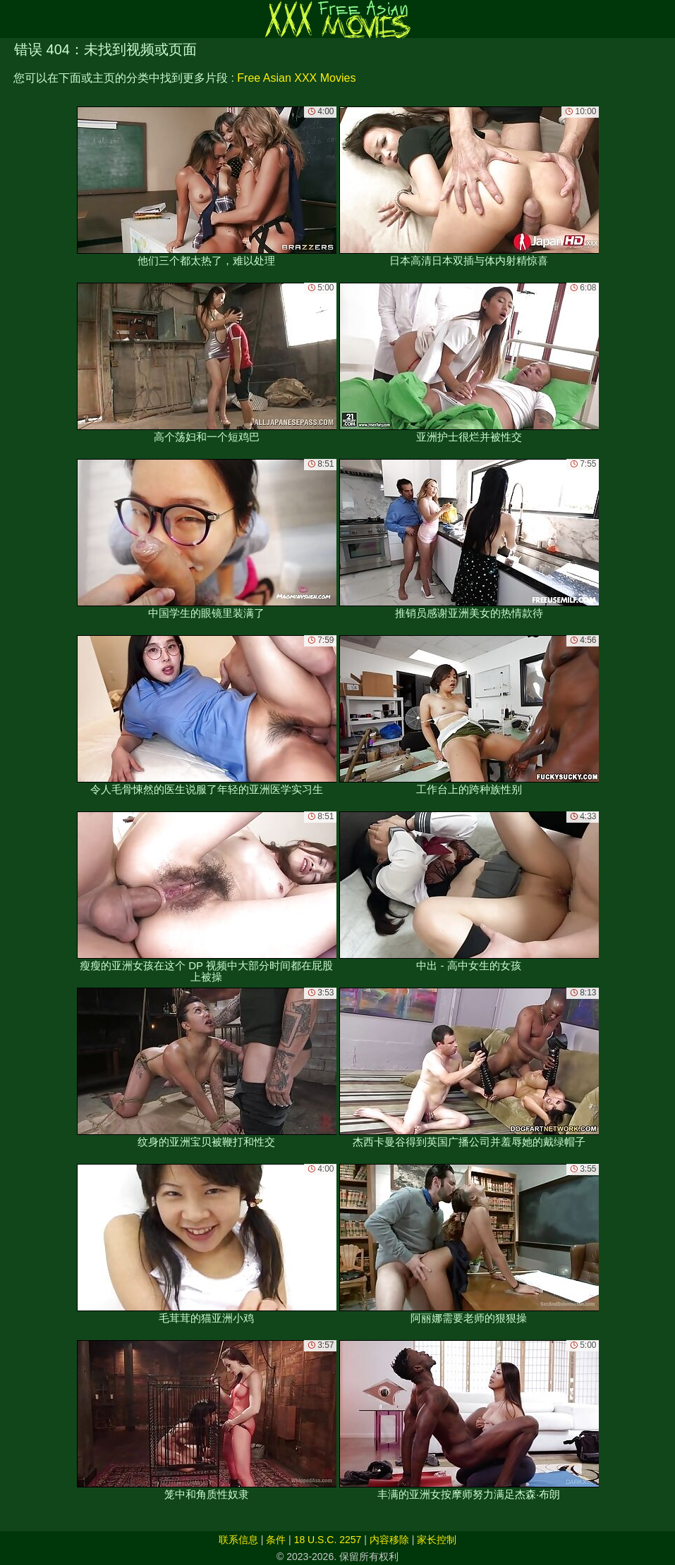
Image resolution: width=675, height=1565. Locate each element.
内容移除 (389, 1539)
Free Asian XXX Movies (296, 78)
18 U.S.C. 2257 (328, 1539)
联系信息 (238, 1539)
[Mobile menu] (12, 19)
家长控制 (436, 1539)
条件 (276, 1539)
